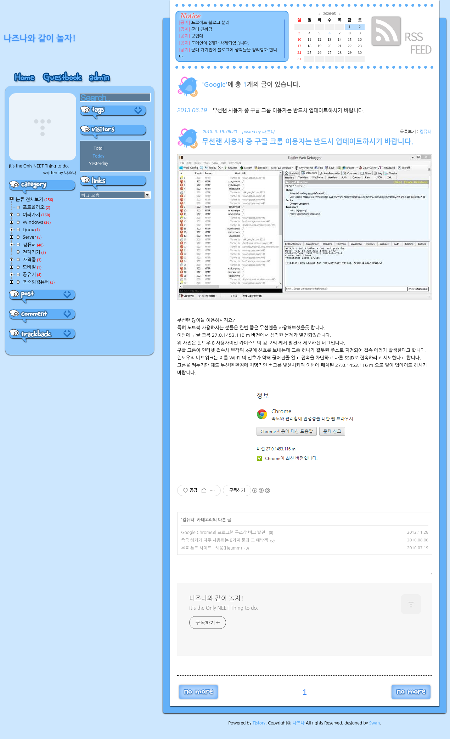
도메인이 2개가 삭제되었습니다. (220, 43)
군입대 (197, 36)
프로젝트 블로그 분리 (210, 23)
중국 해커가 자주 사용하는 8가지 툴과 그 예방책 (224, 540)
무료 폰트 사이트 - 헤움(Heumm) (211, 548)
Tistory (259, 723)
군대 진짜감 (202, 29)
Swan (374, 723)
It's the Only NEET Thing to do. (223, 608)
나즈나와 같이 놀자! (216, 598)
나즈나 (299, 723)
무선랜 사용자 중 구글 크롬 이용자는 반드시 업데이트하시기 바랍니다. (289, 110)
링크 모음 (90, 195)
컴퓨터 (426, 132)
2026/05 (329, 13)
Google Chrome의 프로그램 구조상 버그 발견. (223, 532)
